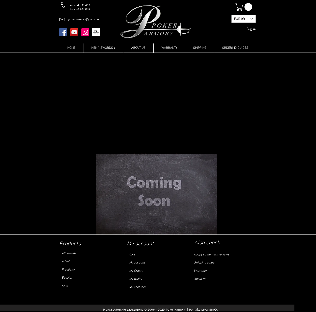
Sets (65, 286)
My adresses (137, 287)
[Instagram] (85, 32)
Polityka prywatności (203, 309)
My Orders (136, 271)
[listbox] (243, 19)
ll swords (70, 253)
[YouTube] (74, 32)
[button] (244, 7)
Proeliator (68, 270)
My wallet (135, 279)
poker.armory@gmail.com (84, 19)
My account (137, 263)
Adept (66, 261)
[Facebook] (63, 32)
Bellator (66, 278)
